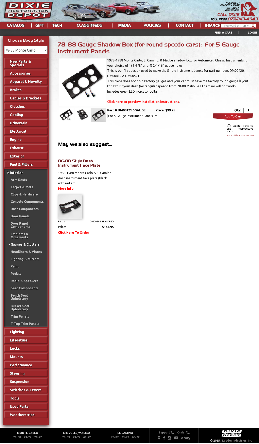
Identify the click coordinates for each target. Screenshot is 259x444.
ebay (185, 438)
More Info (65, 188)
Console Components (27, 201)
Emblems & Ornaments (19, 235)
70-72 (38, 437)
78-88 (17, 437)
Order (183, 432)
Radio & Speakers (24, 281)
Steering (17, 373)
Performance (21, 365)
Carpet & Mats (22, 187)
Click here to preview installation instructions (143, 102)
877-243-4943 (242, 19)
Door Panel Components (20, 225)
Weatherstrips (22, 415)
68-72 (87, 437)
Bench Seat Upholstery (19, 297)
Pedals (16, 273)
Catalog (15, 25)
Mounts (16, 357)
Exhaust (17, 148)
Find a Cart (223, 32)
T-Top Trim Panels (25, 324)
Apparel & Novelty (26, 81)
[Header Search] (238, 25)
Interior (16, 173)
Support (166, 432)
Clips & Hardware (24, 194)
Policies (152, 25)
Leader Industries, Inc (237, 440)
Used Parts (19, 406)
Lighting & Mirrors (25, 259)
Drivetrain (18, 123)
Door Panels (20, 216)
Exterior (17, 156)
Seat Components (24, 288)
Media (124, 25)
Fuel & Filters (21, 164)
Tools (14, 398)
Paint (15, 266)
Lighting (17, 332)
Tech (57, 25)
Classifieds (89, 25)
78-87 (115, 437)
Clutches (17, 106)
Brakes (16, 90)
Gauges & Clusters (25, 244)
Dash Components (25, 209)
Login (252, 32)
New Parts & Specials (20, 63)
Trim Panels (20, 316)
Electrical (18, 131)
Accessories (20, 73)
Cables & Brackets (25, 98)
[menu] (129, 32)
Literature (19, 340)
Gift (39, 25)
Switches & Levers (25, 390)
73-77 (27, 437)
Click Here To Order (73, 232)
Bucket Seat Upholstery (20, 307)
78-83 (66, 437)
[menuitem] (231, 32)
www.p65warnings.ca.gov (240, 135)
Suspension (19, 382)
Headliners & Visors (26, 252)
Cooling (16, 115)
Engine (16, 139)
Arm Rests (19, 180)
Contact (184, 25)
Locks (15, 348)
